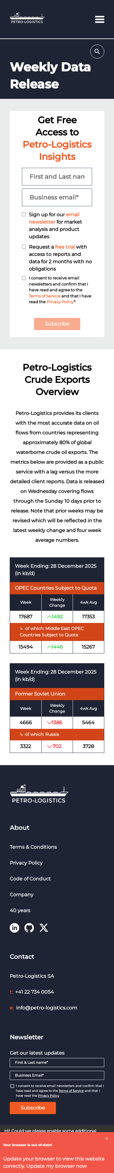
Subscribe (57, 324)
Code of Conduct (30, 879)
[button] (99, 19)
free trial (65, 247)
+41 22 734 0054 (34, 992)
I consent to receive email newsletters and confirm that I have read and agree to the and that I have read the (60, 1091)
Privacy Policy (60, 301)
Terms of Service (44, 295)
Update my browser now (56, 1166)
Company (21, 895)
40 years (20, 910)
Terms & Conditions (33, 847)
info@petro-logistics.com (46, 1008)
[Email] (57, 1075)
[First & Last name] (57, 1062)
